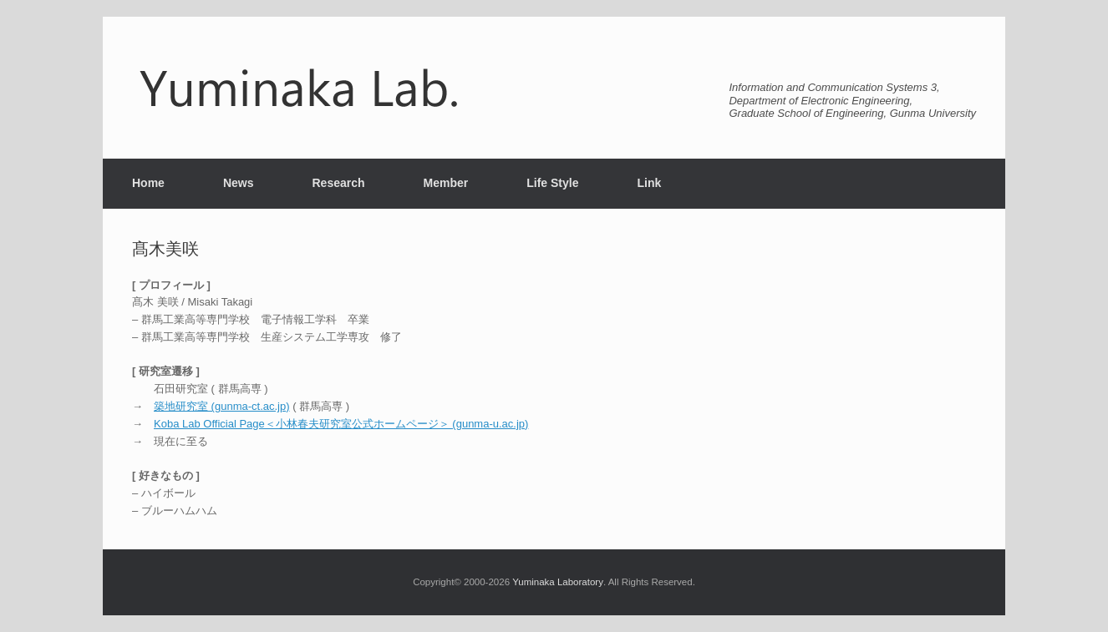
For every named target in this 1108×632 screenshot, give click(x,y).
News (238, 183)
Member (446, 183)
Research (338, 183)
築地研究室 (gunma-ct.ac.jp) (222, 406)
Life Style (552, 183)
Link (649, 183)
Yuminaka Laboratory (557, 582)
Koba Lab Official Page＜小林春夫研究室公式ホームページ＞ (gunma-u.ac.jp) (341, 423)
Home (148, 183)
